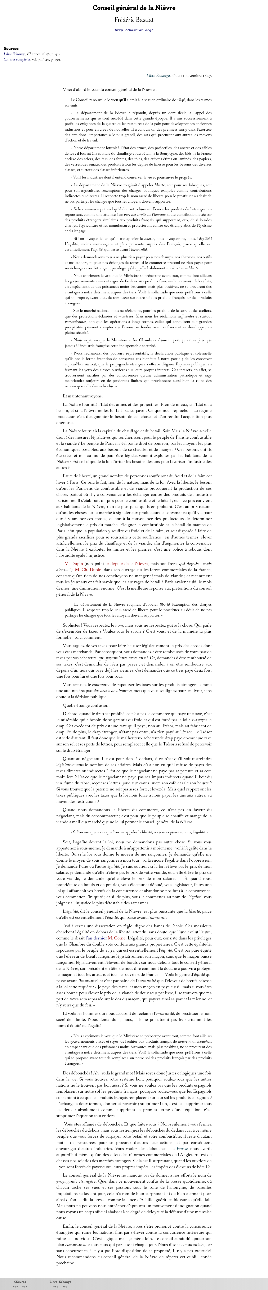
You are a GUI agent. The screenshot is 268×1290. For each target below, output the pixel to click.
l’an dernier (96, 938)
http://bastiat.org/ (134, 30)
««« (15, 1287)
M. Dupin (73, 564)
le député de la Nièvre (127, 564)
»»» (24, 1287)
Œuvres (20, 1281)
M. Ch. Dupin (88, 570)
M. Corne (117, 938)
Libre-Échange (60, 1281)
